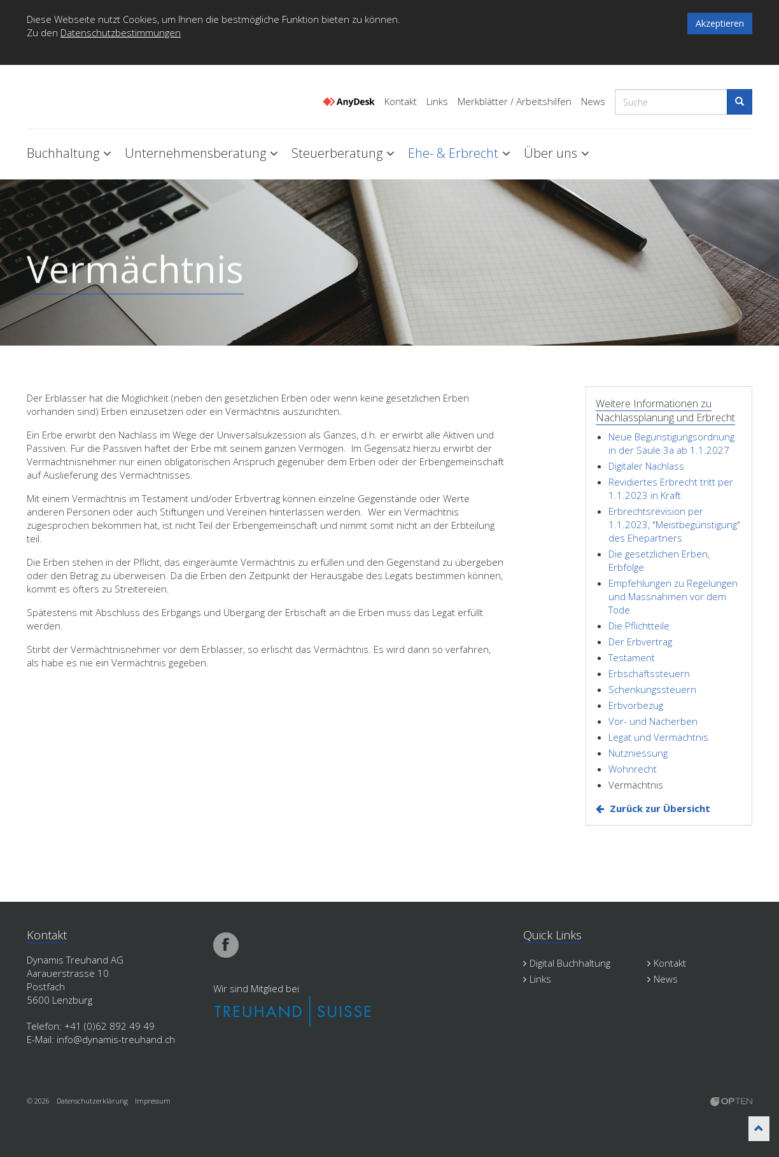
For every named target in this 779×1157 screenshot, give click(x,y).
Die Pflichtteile (639, 625)
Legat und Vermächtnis (658, 737)
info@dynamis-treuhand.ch (116, 1039)
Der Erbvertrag (640, 641)
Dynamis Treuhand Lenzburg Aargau (90, 97)
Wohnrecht (632, 768)
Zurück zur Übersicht (660, 808)
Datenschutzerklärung (92, 1100)
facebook (226, 945)
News (593, 101)
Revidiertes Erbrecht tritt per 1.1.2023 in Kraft (670, 488)
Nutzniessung (638, 753)
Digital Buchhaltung (566, 963)
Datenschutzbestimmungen (120, 32)
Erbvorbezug (635, 705)
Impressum (153, 1100)
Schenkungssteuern (652, 689)
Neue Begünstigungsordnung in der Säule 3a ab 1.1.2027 (671, 443)
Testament (631, 657)
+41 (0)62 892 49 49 (109, 1026)
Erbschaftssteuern (649, 673)
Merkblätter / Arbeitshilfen (515, 101)
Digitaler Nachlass (646, 465)
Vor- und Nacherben (653, 721)
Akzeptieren (720, 23)
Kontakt (400, 101)
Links (437, 101)
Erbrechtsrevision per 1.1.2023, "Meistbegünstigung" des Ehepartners (674, 524)
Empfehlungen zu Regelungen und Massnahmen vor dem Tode (673, 596)
